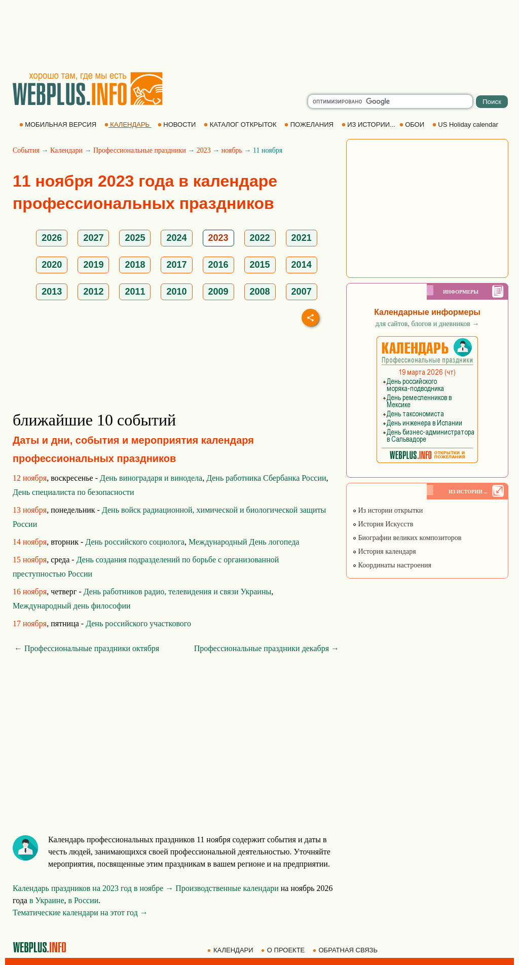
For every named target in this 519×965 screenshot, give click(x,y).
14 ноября (30, 542)
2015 (260, 265)
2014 (301, 265)
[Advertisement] (259, 35)
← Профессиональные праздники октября (86, 648)
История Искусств (382, 524)
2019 (93, 265)
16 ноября (30, 591)
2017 (176, 265)
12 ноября (30, 478)
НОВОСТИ (178, 124)
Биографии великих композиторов (406, 538)
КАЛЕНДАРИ (231, 950)
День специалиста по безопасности (73, 492)
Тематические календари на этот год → (80, 912)
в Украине (46, 900)
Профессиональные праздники (139, 150)
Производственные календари (226, 888)
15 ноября (30, 559)
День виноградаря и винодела (151, 478)
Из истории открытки (387, 510)
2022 (260, 238)
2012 (93, 292)
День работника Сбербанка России (266, 478)
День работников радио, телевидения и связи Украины (177, 591)
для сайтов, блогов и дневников (427, 324)
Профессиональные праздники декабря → (266, 648)
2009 (218, 292)
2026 (52, 238)
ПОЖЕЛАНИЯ (309, 124)
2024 (176, 238)
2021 (301, 238)
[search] (390, 101)
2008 (260, 292)
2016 (218, 265)
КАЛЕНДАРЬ (128, 124)
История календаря (384, 551)
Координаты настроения (391, 565)
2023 (204, 150)
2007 (301, 292)
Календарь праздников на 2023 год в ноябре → (93, 888)
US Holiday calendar (466, 124)
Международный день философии (72, 605)
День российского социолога (134, 542)
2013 (52, 292)
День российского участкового (138, 623)
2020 (52, 265)
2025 (135, 238)
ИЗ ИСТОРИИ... (369, 124)
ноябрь (231, 150)
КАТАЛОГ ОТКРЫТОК (241, 124)
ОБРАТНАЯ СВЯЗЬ (346, 950)
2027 (93, 238)
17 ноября (30, 623)
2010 (176, 292)
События (26, 150)
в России (83, 900)
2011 (135, 292)
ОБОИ (412, 124)
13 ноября (30, 510)
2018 (135, 265)
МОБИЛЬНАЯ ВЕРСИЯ (58, 124)
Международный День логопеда (244, 542)
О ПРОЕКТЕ (284, 950)
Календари (66, 150)
